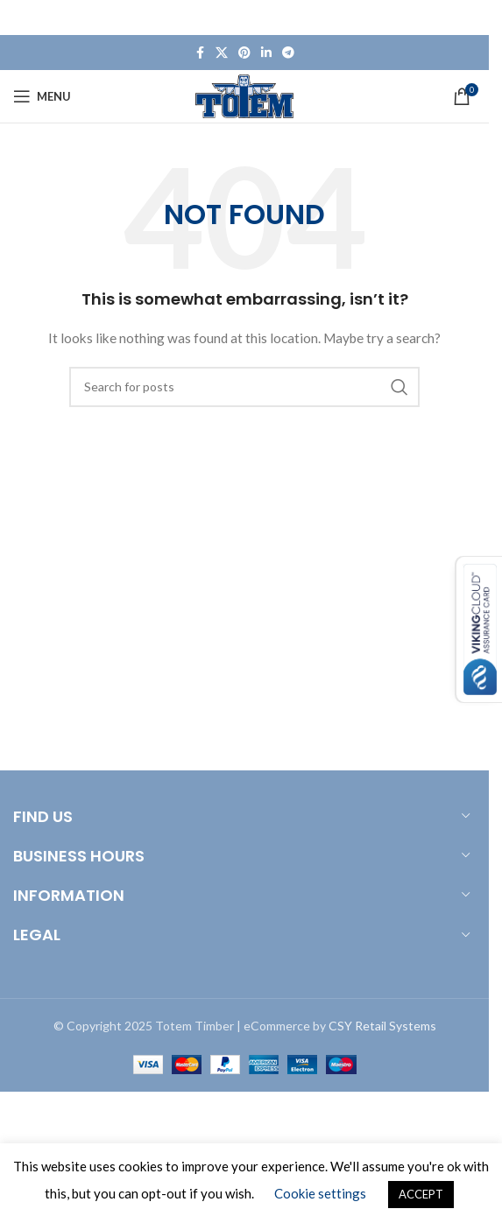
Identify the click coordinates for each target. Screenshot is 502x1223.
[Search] (244, 387)
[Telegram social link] (288, 53)
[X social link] (221, 53)
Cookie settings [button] (320, 1193)
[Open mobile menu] (42, 96)
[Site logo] (244, 95)
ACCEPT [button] (421, 1194)
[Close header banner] (467, 17)
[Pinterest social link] (244, 53)
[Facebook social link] (199, 53)
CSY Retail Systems (382, 1025)
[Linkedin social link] (266, 53)
